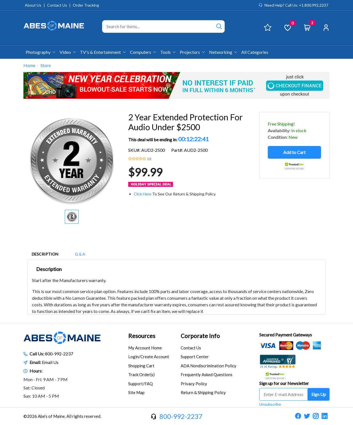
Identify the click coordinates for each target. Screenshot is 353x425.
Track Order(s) (141, 374)
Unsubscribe (270, 404)
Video (68, 52)
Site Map (136, 392)
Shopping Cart (141, 365)
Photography (40, 52)
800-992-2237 (59, 353)
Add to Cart (294, 152)
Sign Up (318, 394)
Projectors (192, 52)
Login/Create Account (148, 356)
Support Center (195, 356)
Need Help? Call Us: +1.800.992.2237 (296, 5)
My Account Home (145, 347)
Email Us (50, 362)
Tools (167, 52)
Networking (223, 52)
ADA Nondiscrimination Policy (208, 365)
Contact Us (57, 5)
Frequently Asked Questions (206, 374)
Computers (143, 52)
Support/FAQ (140, 383)
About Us (33, 5)
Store (46, 65)
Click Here (142, 194)
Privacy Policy (194, 383)
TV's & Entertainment (102, 52)
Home (29, 65)
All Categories (254, 52)
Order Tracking (86, 5)
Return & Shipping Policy (203, 392)
